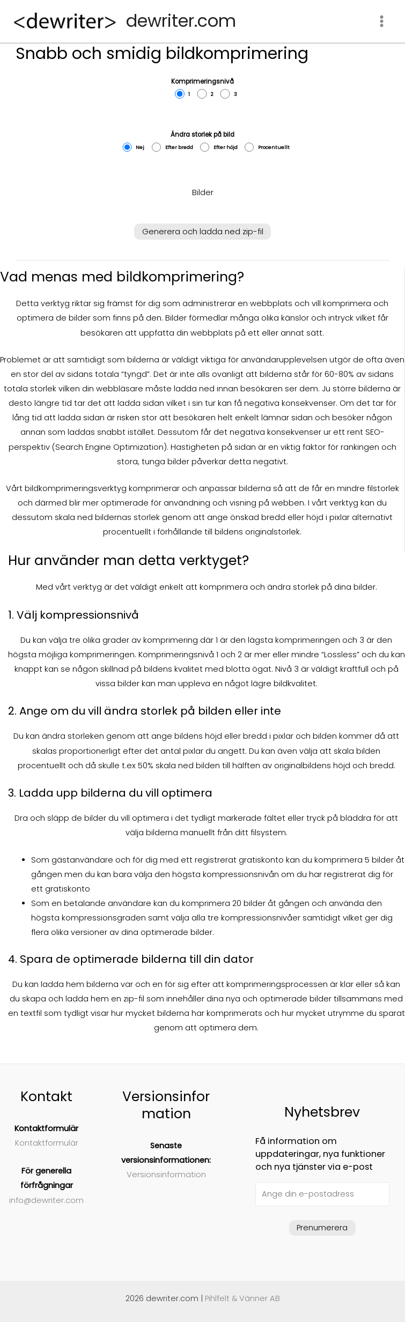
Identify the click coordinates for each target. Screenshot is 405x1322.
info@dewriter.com (46, 1200)
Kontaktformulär (46, 1143)
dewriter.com (181, 21)
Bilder (202, 192)
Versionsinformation (166, 1174)
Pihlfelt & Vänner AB (242, 1298)
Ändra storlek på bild (202, 141)
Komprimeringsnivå (202, 88)
